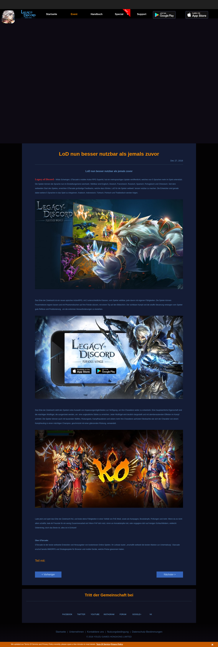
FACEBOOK (67, 614)
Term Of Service (103, 644)
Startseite (51, 14)
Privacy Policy (117, 644)
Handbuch (96, 14)
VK (151, 614)
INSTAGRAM (109, 614)
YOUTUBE (95, 614)
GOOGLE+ (136, 614)
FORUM (123, 614)
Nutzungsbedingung (118, 631)
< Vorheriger (48, 574)
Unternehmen (76, 631)
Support (141, 14)
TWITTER (81, 614)
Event (74, 14)
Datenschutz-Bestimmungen (147, 631)
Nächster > (170, 574)
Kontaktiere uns (95, 631)
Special (122, 13)
